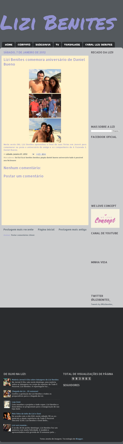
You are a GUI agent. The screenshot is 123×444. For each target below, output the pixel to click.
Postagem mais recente (19, 229)
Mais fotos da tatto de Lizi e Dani (26, 413)
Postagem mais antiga (72, 229)
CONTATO (24, 44)
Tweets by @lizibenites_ (102, 304)
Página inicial (46, 229)
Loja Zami (16, 402)
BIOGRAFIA (43, 44)
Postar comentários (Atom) (23, 235)
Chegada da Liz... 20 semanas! (25, 391)
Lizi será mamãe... (20, 425)
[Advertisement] (19, 103)
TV (57, 44)
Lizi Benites (57, 22)
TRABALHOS (72, 44)
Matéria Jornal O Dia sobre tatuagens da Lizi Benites (35, 379)
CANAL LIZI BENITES (98, 44)
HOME (8, 44)
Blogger (79, 439)
